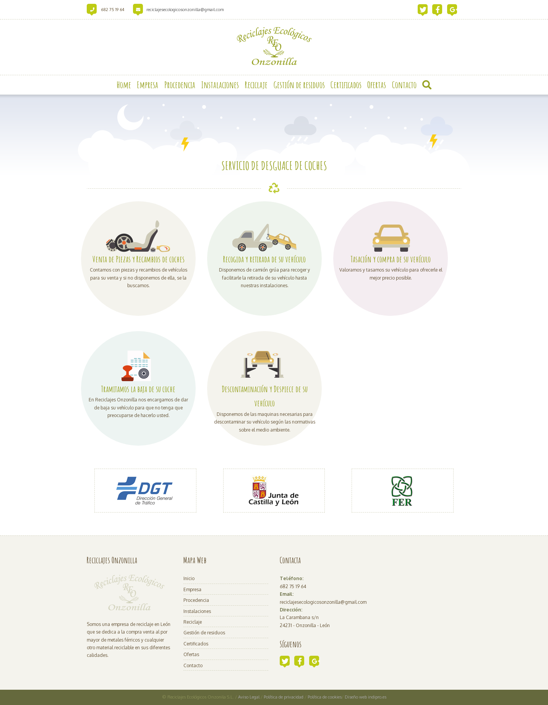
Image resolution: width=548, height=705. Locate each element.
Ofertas (191, 654)
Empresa (192, 589)
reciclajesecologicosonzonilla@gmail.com (185, 9)
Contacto (193, 665)
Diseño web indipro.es (365, 697)
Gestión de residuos (204, 632)
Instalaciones (197, 611)
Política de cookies (325, 697)
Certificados (195, 644)
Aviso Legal (248, 697)
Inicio (189, 578)
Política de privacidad (284, 697)
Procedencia (196, 600)
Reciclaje (192, 622)
